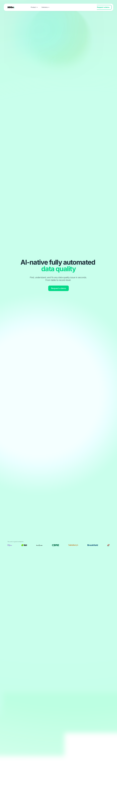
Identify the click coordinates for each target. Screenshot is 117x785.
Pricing (64, 7)
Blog (71, 7)
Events (55, 7)
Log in (91, 7)
